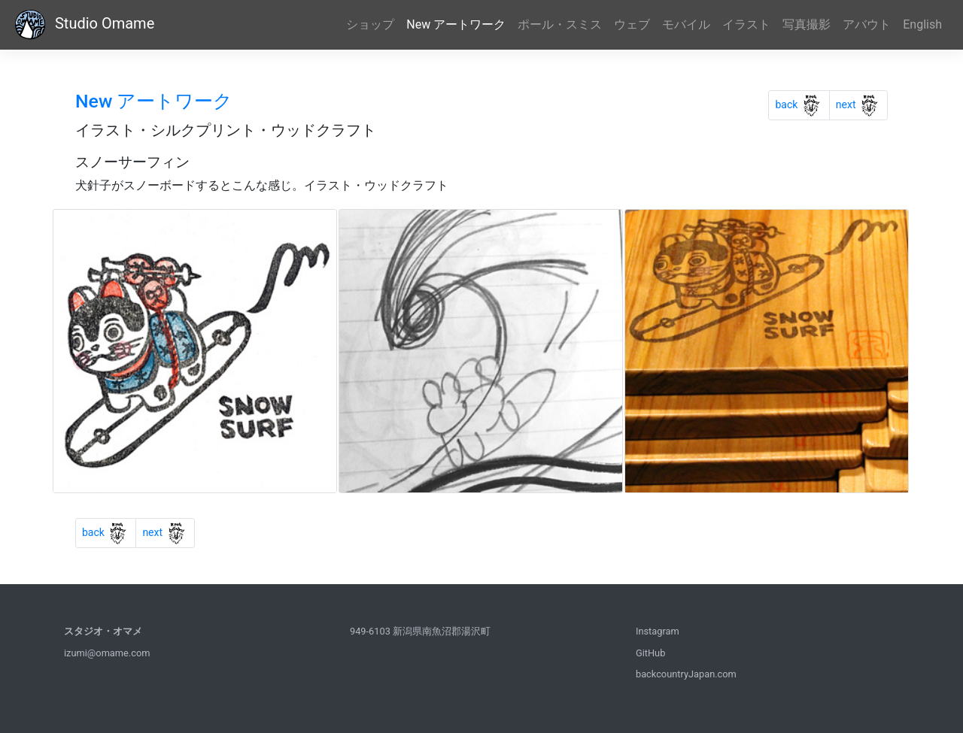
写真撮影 (806, 24)
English (922, 24)
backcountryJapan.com (686, 674)
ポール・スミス (560, 24)
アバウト (867, 24)
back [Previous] (802, 102)
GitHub (650, 653)
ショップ (370, 24)
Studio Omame (83, 25)
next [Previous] (862, 102)
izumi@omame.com (107, 653)
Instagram (657, 631)
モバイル (686, 24)
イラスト (746, 24)
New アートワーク (456, 24)
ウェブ (632, 24)
